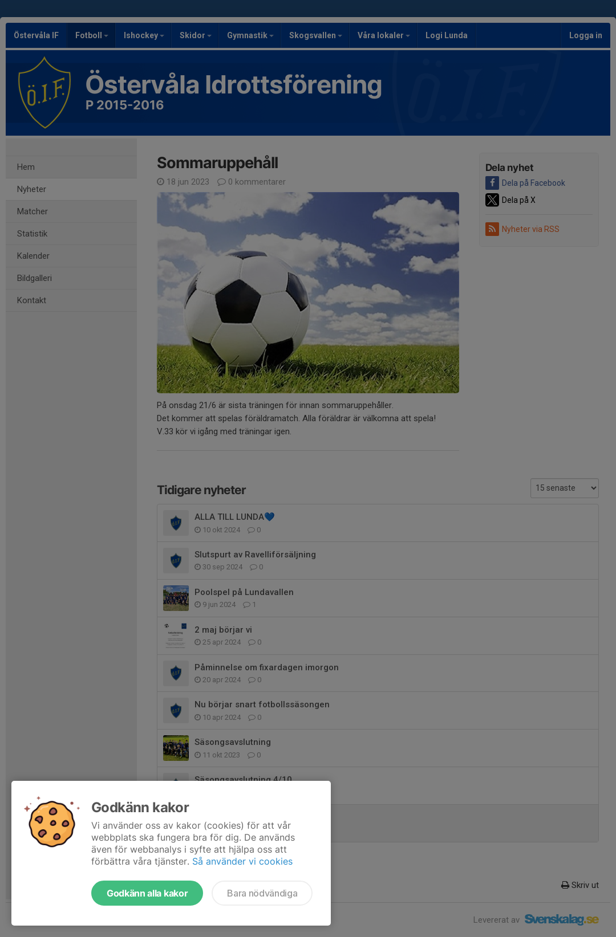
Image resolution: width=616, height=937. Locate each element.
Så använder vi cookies (242, 861)
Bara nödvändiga (262, 893)
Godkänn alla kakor (147, 893)
